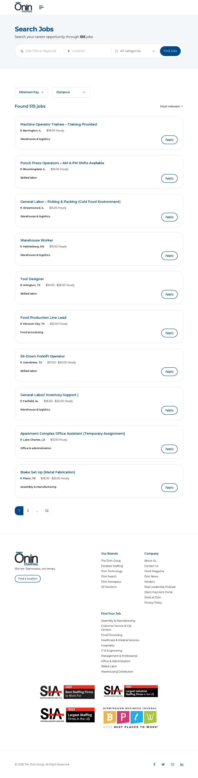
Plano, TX (27, 478)
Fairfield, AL (29, 401)
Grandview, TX (31, 362)
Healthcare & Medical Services (120, 640)
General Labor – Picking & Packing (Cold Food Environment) (70, 202)
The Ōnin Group (111, 560)
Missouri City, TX (32, 323)
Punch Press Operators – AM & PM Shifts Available (62, 163)
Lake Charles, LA (32, 439)
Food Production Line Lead (43, 318)
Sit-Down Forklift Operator (42, 356)
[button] (41, 7)
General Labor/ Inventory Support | (49, 395)
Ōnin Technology (111, 571)
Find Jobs (170, 51)
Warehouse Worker (36, 240)
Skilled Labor (109, 666)
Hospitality (107, 645)
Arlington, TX (30, 285)
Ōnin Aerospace (111, 581)
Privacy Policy (153, 602)
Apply (169, 139)
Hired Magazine (154, 571)
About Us (150, 560)
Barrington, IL (30, 130)
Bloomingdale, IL (32, 169)
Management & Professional (119, 656)
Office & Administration (115, 661)
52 (47, 510)
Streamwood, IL (32, 207)
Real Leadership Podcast (160, 587)
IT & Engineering (111, 650)
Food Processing (111, 635)
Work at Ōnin (152, 597)
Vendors (149, 581)
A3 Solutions (109, 587)
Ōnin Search (108, 576)
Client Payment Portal (158, 592)
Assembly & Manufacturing (118, 620)
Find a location (27, 578)
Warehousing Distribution (117, 671)
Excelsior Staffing (112, 566)
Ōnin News (151, 576)
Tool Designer (32, 279)
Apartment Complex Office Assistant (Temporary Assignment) (72, 434)
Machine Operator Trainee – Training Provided (58, 124)
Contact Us (151, 566)
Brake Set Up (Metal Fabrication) (47, 472)
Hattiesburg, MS (32, 246)
